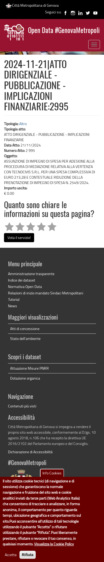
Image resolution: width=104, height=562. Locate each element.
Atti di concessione (24, 328)
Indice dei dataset (21, 280)
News (12, 305)
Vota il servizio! (19, 237)
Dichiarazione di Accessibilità (30, 451)
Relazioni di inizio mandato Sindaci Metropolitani (45, 292)
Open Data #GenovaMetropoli (64, 31)
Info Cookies (52, 479)
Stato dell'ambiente (25, 338)
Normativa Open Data (25, 286)
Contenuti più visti (22, 406)
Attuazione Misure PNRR (29, 368)
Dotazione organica (25, 378)
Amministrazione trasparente (31, 273)
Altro (23, 123)
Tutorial (13, 299)
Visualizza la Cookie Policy (54, 550)
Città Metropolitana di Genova (32, 5)
